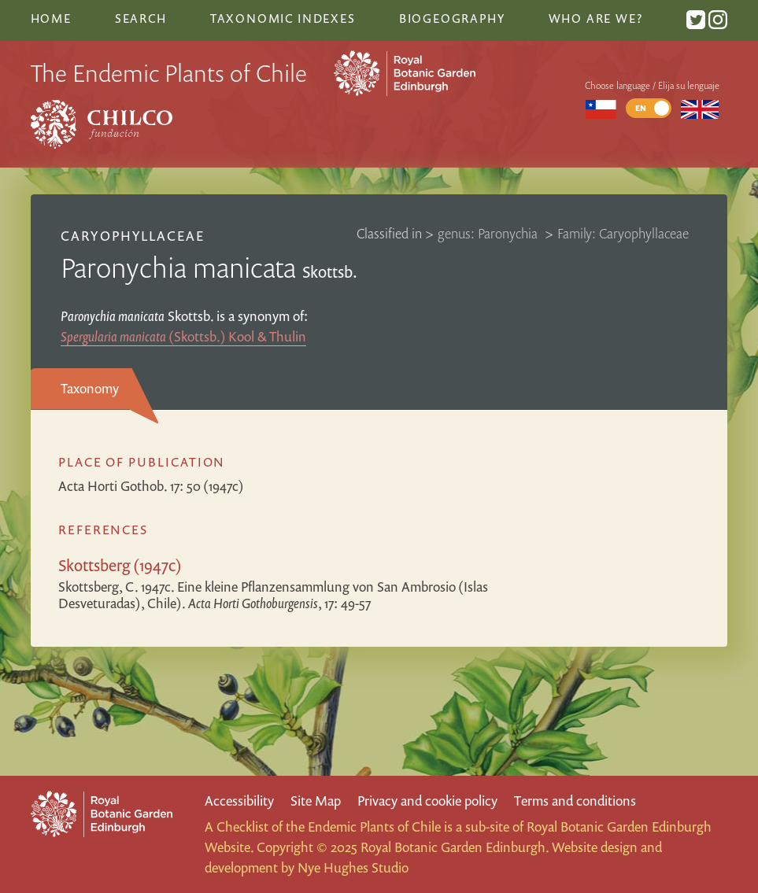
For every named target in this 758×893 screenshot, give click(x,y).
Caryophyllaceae (133, 236)
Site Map (315, 801)
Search (141, 18)
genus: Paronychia (489, 233)
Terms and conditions (575, 801)
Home (51, 18)
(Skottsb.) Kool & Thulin (183, 336)
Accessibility (239, 801)
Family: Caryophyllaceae (623, 233)
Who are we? (596, 18)
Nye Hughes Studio (353, 867)
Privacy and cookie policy (427, 801)
